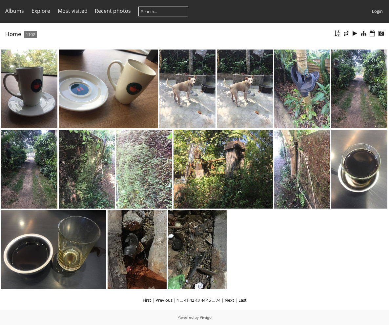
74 (218, 300)
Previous (164, 300)
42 (192, 300)
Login (377, 11)
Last (242, 300)
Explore (40, 10)
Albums (14, 10)
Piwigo (206, 317)
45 (208, 300)
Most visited (73, 10)
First (147, 300)
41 (186, 300)
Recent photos (113, 10)
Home (13, 34)
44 (203, 300)
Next (229, 300)
